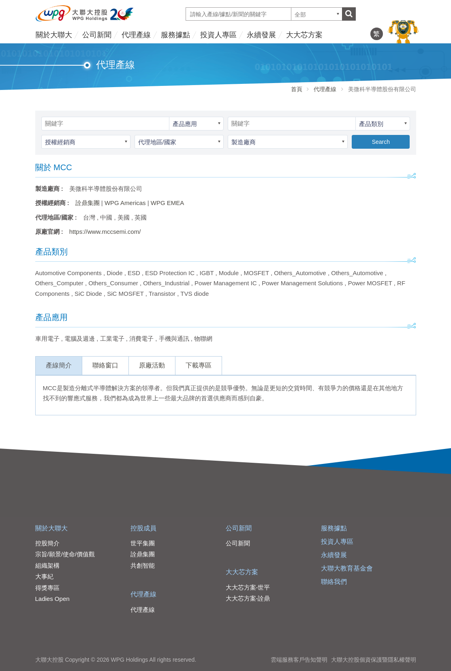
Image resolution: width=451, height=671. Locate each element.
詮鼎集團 (87, 202)
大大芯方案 (304, 35)
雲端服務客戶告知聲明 (299, 659)
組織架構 (47, 565)
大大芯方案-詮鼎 (248, 598)
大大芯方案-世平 (248, 587)
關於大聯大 (54, 35)
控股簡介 (47, 543)
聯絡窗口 (105, 365)
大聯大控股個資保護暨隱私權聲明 (373, 659)
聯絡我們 (334, 581)
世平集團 (142, 543)
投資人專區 (218, 35)
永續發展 (261, 35)
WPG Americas (125, 202)
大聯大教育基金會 (347, 568)
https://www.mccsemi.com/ (105, 231)
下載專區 (199, 365)
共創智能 (142, 565)
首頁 (296, 89)
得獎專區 (47, 587)
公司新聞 (96, 35)
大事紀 (44, 576)
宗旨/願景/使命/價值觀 (65, 554)
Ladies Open (52, 598)
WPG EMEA (167, 202)
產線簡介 (59, 365)
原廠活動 (152, 365)
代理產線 (136, 35)
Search (381, 142)
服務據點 (175, 35)
